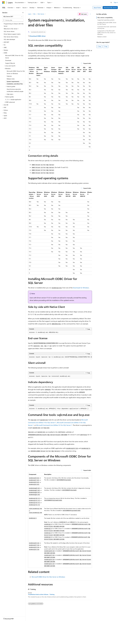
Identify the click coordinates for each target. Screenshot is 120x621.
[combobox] (12, 16)
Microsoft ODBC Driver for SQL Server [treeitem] (14, 57)
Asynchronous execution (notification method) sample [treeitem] (15, 90)
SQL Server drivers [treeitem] (9, 31)
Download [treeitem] (8, 60)
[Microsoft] (3, 2)
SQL (34, 14)
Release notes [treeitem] (11, 79)
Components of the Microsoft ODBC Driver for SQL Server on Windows (106, 32)
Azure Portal (97, 7)
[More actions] (90, 14)
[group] (60, 109)
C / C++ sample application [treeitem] (13, 99)
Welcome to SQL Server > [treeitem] (11, 29)
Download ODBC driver (38, 36)
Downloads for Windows (81, 288)
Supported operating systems (105, 20)
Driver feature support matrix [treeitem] (12, 34)
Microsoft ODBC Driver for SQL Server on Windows (48, 577)
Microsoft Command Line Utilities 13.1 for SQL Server (53, 425)
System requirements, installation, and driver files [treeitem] (15, 83)
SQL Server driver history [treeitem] (11, 37)
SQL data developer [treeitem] (9, 39)
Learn (29, 14)
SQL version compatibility (105, 17)
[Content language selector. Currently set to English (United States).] (10, 618)
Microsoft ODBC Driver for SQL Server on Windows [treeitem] (16, 72)
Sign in (116, 2)
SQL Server (41, 14)
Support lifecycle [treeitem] (10, 63)
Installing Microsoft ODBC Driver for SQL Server (106, 23)
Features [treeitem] (9, 76)
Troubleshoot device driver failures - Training (41, 594)
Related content (101, 37)
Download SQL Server (110, 7)
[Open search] (111, 2)
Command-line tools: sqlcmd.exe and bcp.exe (106, 27)
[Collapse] (23, 12)
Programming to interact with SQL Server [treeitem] (14, 25)
